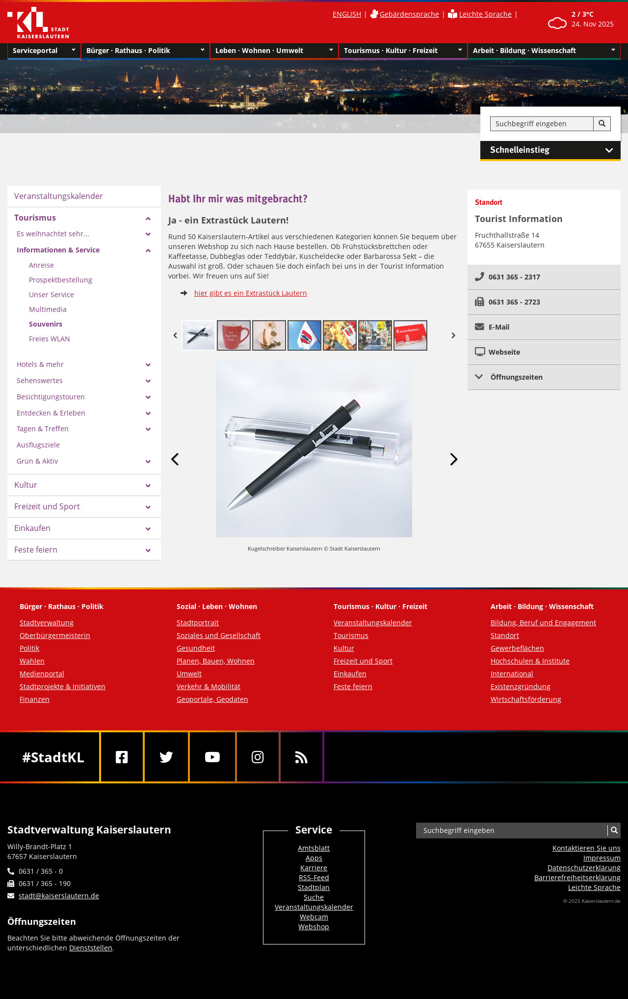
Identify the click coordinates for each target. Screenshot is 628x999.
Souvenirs (45, 324)
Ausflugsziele (38, 444)
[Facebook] (122, 756)
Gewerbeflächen (517, 648)
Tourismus (35, 217)
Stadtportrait (198, 622)
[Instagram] (258, 756)
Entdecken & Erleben (51, 412)
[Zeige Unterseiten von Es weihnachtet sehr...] (148, 234)
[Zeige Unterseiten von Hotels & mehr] (148, 365)
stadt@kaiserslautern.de (59, 895)
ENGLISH (347, 14)
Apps (314, 857)
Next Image (453, 459)
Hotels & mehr (40, 364)
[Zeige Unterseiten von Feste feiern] (148, 550)
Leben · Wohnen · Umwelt (274, 51)
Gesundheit (196, 648)
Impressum (602, 857)
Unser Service (51, 294)
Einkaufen (32, 528)
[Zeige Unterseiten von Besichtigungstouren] (148, 397)
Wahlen (32, 661)
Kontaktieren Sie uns (586, 848)
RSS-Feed (314, 877)
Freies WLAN (49, 338)
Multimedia (48, 309)
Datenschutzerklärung (584, 867)
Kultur (25, 484)
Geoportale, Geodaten (212, 699)
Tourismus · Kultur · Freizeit (403, 51)
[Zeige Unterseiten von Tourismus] (148, 218)
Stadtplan (314, 887)
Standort (505, 635)
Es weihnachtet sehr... (53, 233)
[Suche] (602, 123)
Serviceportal (44, 51)
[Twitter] (166, 756)
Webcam (314, 916)
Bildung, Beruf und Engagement (543, 622)
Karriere (313, 867)
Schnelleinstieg (555, 150)
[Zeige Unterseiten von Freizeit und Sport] (148, 507)
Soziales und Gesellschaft (219, 635)
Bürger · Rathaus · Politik (145, 51)
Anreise (41, 265)
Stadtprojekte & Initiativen (62, 686)
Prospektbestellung (60, 279)
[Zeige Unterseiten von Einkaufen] (148, 529)
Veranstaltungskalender (58, 196)
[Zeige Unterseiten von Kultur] (148, 485)
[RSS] (301, 756)
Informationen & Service (58, 249)
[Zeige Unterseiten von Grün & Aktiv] (148, 461)
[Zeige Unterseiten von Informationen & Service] (148, 250)
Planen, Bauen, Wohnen (216, 661)
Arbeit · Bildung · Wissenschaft (544, 51)
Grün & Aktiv (37, 461)
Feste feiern (35, 549)
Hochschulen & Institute (530, 661)
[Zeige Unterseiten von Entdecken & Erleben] (148, 413)
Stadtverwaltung (47, 622)
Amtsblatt (314, 848)
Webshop (313, 926)
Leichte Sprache (485, 14)
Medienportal (42, 673)
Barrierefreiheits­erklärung (577, 877)
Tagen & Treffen (43, 428)
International (512, 673)
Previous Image (175, 459)
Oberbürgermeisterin (55, 635)
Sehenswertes (40, 380)
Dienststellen (90, 947)
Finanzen (35, 699)
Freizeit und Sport (47, 506)
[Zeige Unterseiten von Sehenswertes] (148, 381)
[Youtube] (212, 756)
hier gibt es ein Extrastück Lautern (250, 293)
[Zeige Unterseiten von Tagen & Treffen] (148, 429)
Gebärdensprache (409, 14)
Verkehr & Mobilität (208, 686)
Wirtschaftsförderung (526, 699)
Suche (314, 897)
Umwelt (189, 673)
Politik (29, 648)
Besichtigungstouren (51, 396)
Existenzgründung (520, 686)
